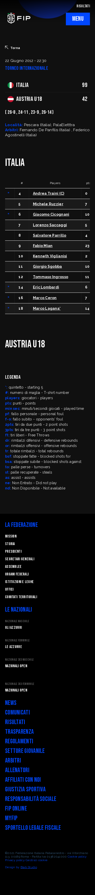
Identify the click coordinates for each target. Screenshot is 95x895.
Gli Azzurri (13, 627)
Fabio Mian (43, 246)
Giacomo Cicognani (51, 214)
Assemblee (13, 566)
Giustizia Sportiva (25, 789)
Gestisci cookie (36, 860)
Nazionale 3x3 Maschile (19, 660)
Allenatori (17, 770)
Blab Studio (29, 867)
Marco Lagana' (47, 308)
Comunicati (17, 713)
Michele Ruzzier (48, 204)
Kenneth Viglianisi (50, 256)
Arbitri (13, 761)
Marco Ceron (45, 298)
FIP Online (16, 809)
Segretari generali (19, 559)
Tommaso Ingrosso (50, 277)
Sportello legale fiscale (33, 828)
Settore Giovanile (25, 751)
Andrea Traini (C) (48, 193)
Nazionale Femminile (17, 640)
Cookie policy (77, 856)
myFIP (11, 818)
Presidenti (13, 551)
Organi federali (17, 574)
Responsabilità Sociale (30, 799)
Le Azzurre (13, 646)
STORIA (10, 544)
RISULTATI (83, 6)
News (10, 703)
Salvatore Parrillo (49, 235)
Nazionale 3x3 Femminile (19, 684)
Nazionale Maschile (17, 621)
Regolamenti (19, 741)
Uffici (9, 589)
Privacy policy (15, 860)
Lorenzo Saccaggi (50, 225)
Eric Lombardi (46, 287)
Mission (10, 536)
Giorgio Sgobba (47, 266)
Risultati (15, 722)
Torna (12, 48)
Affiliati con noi (23, 780)
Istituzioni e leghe (19, 581)
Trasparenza (19, 732)
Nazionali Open (16, 666)
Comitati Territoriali (21, 597)
